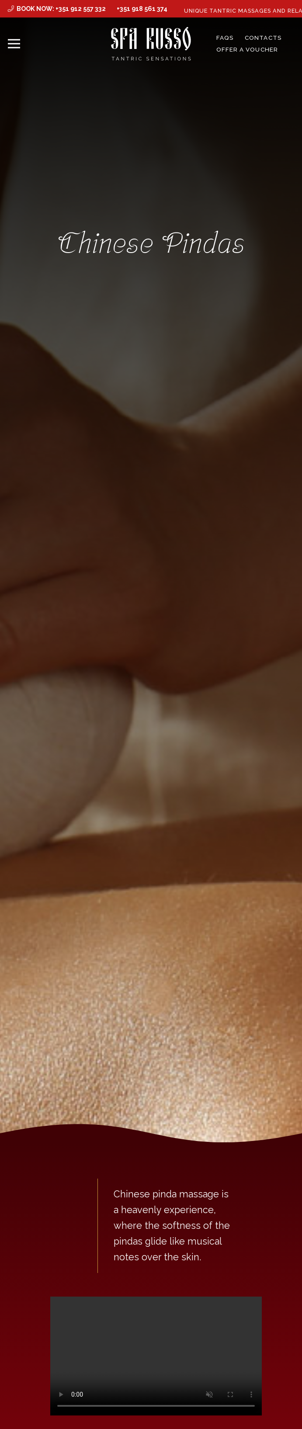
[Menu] (14, 44)
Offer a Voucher (247, 49)
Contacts (263, 37)
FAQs (225, 37)
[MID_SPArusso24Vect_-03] (151, 43)
